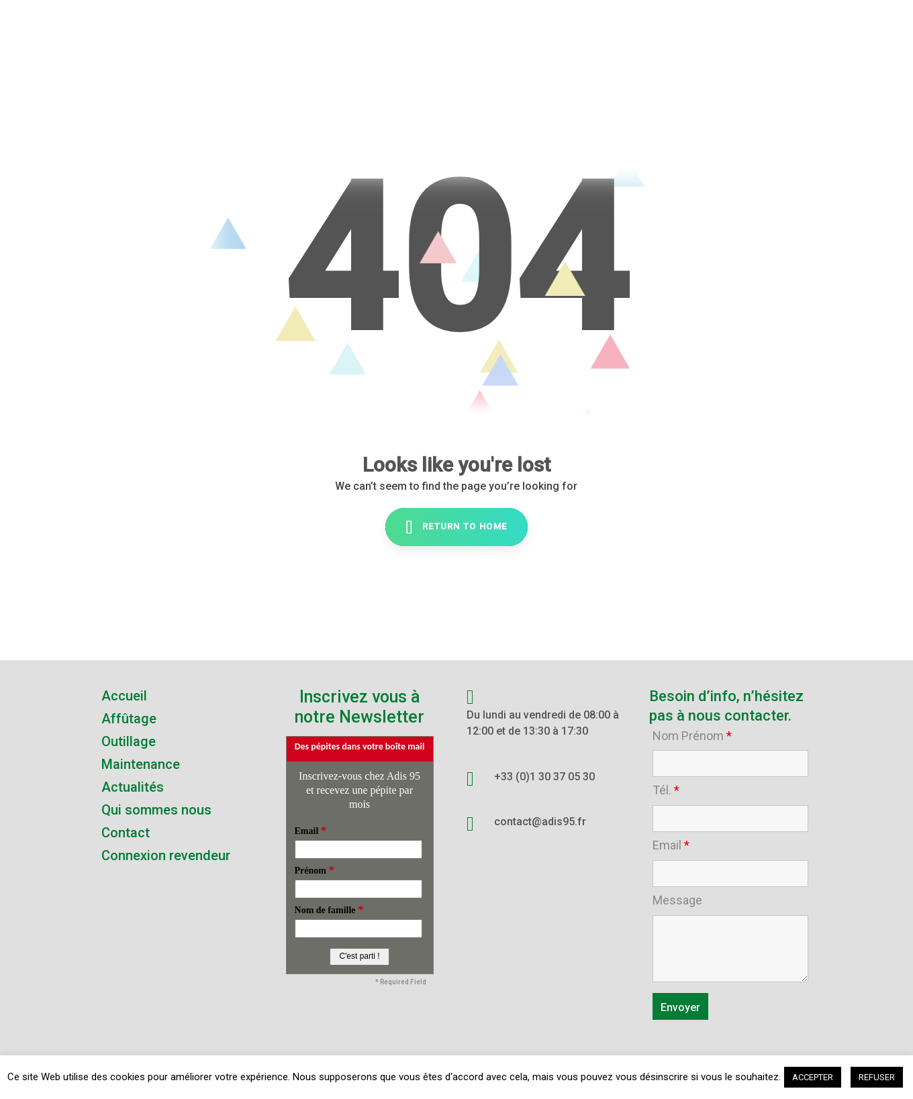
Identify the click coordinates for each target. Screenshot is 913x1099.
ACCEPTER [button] (812, 1077)
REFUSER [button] (877, 1077)
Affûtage (128, 719)
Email (671, 845)
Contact (125, 833)
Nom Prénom (692, 736)
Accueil (124, 696)
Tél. (666, 790)
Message (677, 900)
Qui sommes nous (156, 810)
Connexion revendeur (165, 855)
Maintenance (140, 764)
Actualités (132, 787)
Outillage (128, 741)
